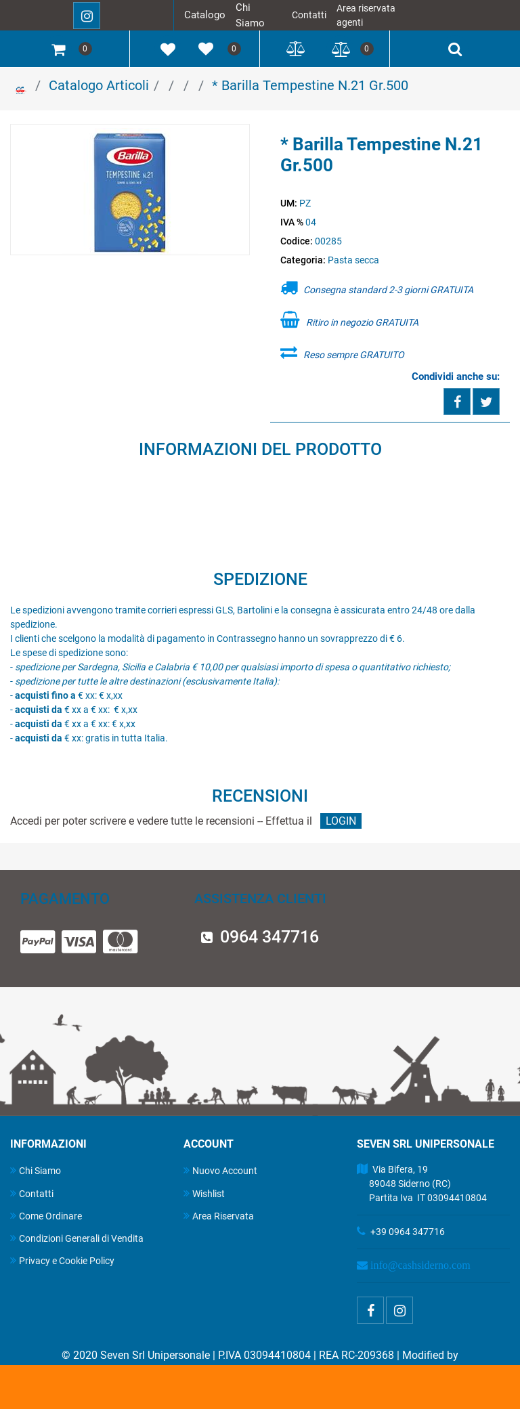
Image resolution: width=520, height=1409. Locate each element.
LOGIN (341, 821)
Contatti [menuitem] (31, 1193)
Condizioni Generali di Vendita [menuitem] (77, 1238)
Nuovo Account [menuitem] (220, 1170)
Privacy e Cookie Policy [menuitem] (62, 1260)
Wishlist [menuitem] (204, 1193)
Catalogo (204, 15)
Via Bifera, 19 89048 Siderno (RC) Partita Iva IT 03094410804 (422, 1183)
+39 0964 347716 (407, 1231)
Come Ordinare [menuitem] (46, 1215)
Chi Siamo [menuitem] (35, 1170)
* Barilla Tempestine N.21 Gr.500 (310, 85)
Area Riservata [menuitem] (218, 1215)
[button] (130, 190)
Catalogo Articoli (99, 85)
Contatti (309, 14)
